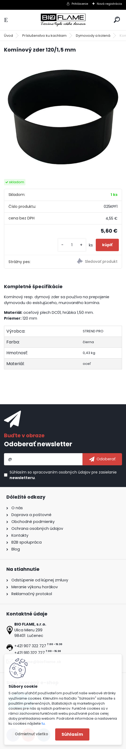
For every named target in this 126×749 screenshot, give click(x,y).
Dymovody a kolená (93, 35)
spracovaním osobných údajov (61, 472)
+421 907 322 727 (30, 646)
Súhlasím (72, 734)
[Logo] (63, 20)
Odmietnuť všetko (31, 734)
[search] (117, 20)
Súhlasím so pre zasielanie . (63, 475)
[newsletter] (102, 459)
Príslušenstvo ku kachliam (44, 35)
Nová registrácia (109, 4)
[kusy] (71, 245)
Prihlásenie (80, 4)
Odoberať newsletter (38, 444)
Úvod (8, 35)
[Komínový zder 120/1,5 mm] (63, 116)
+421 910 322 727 (29, 652)
